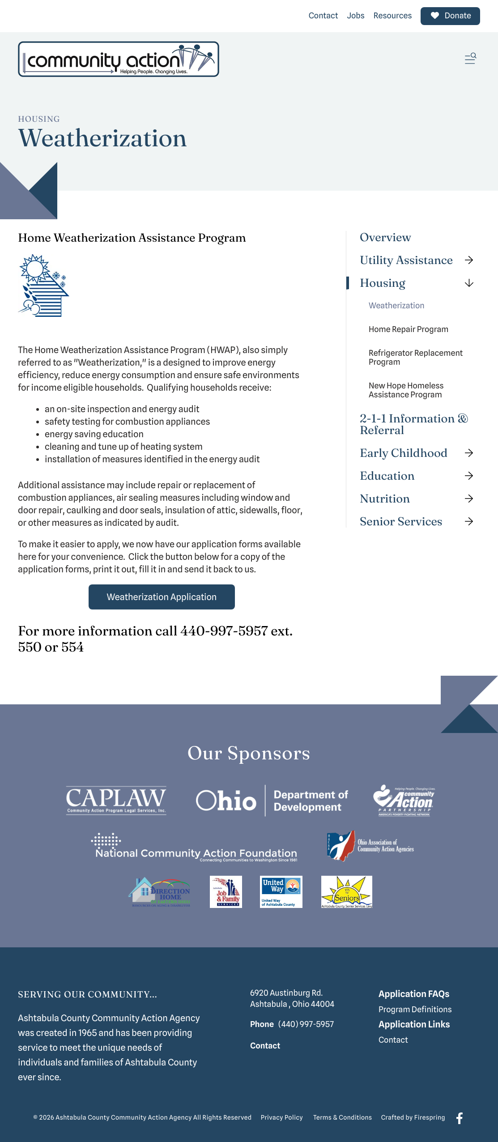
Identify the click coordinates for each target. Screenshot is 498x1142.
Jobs (356, 16)
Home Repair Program (408, 329)
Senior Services (420, 521)
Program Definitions (415, 1009)
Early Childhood (420, 453)
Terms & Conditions (342, 1117)
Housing (420, 283)
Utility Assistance (420, 260)
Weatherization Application (162, 597)
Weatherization (397, 306)
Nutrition (420, 498)
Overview (385, 237)
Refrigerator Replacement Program (416, 358)
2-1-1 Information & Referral (414, 424)
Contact (323, 16)
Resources (393, 16)
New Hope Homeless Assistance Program (406, 390)
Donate (450, 16)
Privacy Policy (282, 1117)
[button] (470, 59)
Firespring (429, 1117)
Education (420, 475)
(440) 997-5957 (306, 1024)
